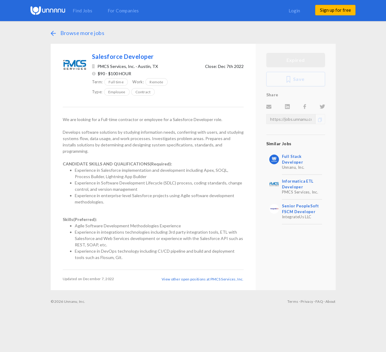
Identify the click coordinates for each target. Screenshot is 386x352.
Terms (293, 301)
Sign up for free (335, 10)
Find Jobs (83, 10)
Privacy (307, 301)
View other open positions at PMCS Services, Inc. (202, 279)
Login (294, 10)
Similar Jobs (279, 143)
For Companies (123, 10)
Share (272, 94)
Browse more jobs (77, 33)
